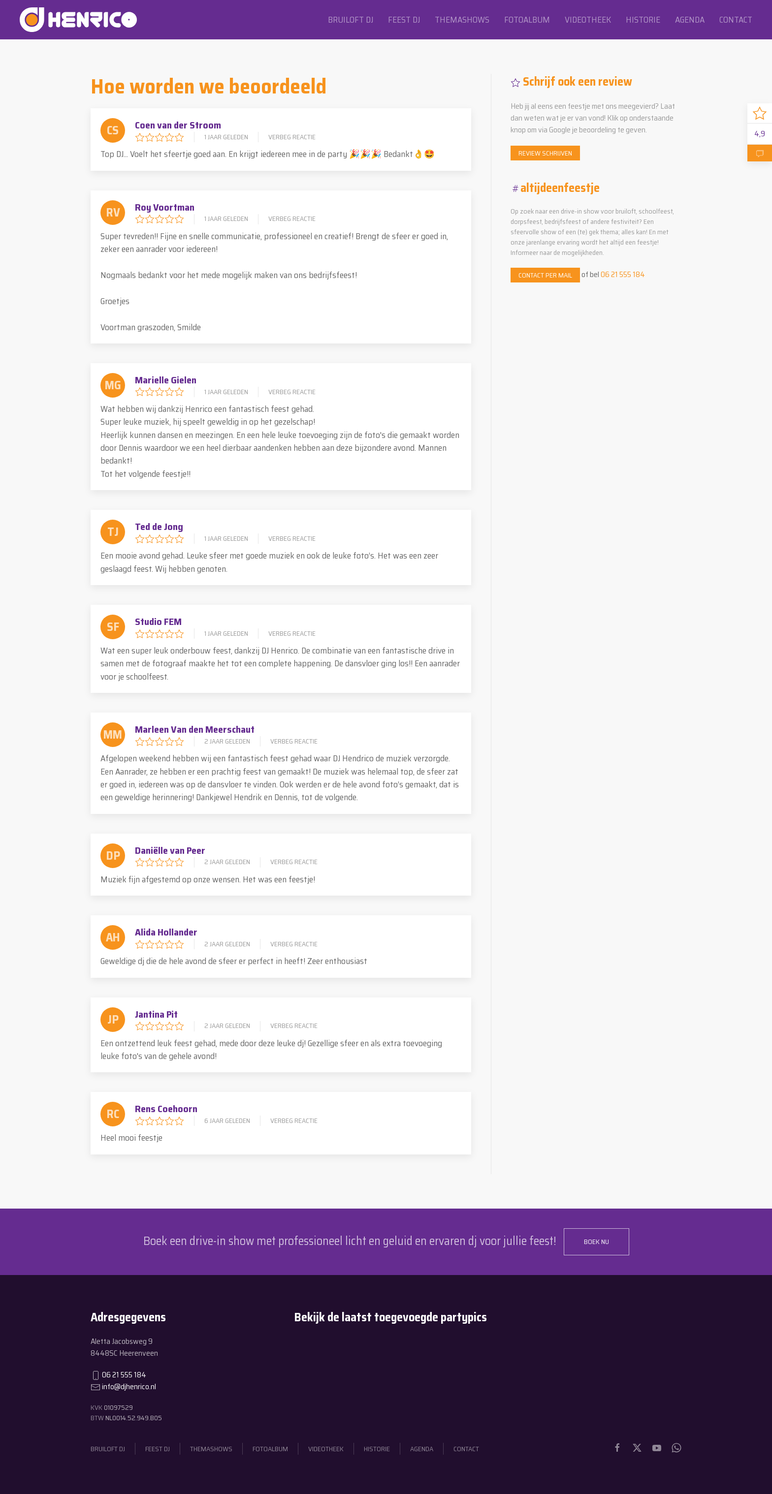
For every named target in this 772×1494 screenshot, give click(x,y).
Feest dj (404, 20)
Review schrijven (545, 153)
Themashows (462, 20)
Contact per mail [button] (545, 275)
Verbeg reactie (292, 137)
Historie (643, 20)
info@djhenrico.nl (129, 1386)
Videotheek (588, 20)
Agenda (690, 20)
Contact (735, 20)
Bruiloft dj (350, 20)
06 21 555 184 (623, 274)
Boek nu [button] (596, 1241)
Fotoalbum (527, 20)
